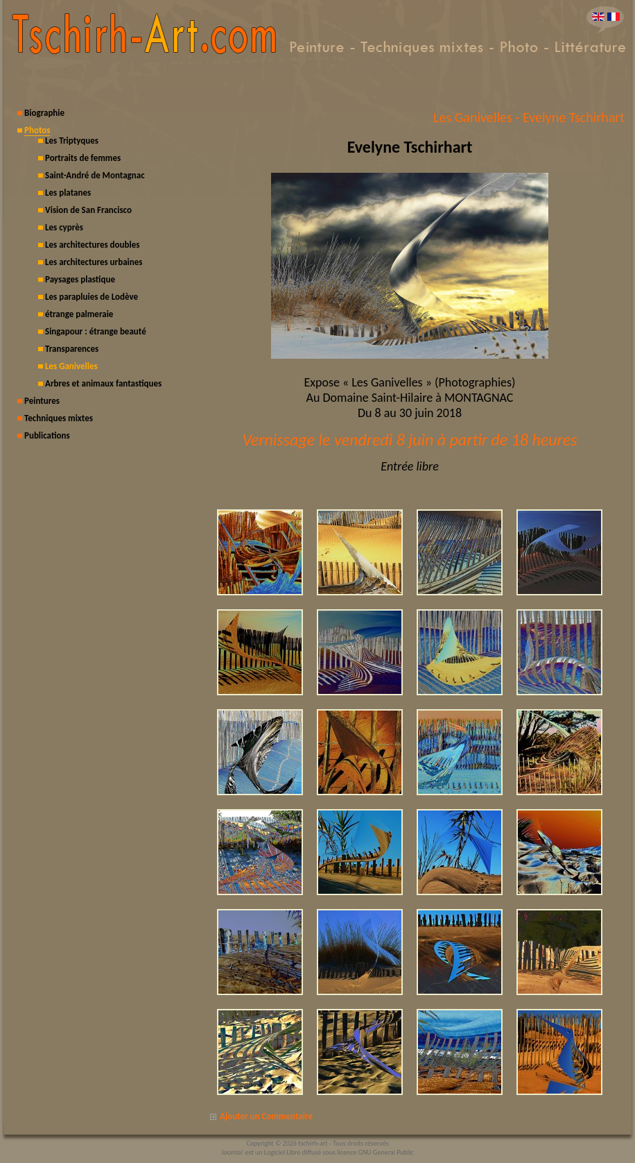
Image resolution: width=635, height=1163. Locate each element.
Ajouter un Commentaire (266, 1116)
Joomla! (232, 1152)
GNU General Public (386, 1152)
